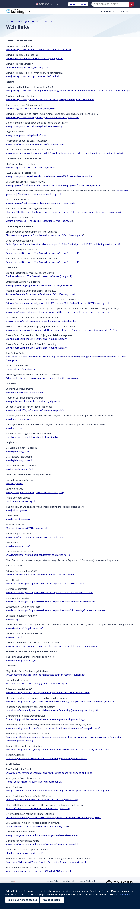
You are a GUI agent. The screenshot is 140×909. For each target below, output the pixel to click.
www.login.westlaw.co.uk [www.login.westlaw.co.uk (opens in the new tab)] (18, 419)
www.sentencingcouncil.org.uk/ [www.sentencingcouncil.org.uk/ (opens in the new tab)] (22, 660)
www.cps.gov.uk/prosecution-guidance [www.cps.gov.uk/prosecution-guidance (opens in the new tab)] (80, 185)
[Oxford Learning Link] (26, 11)
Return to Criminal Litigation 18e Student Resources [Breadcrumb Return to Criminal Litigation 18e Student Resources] (29, 21)
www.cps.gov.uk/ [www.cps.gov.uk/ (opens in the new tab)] (14, 483)
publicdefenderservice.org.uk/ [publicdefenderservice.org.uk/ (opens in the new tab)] (21, 501)
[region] (70, 896)
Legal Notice (86, 880)
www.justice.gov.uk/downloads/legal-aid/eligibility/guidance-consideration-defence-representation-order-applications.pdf (68, 90)
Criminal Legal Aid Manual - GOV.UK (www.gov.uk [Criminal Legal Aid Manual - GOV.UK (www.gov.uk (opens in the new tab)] (31, 108)
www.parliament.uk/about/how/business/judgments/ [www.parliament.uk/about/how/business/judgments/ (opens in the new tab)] (33, 401)
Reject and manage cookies (22, 899)
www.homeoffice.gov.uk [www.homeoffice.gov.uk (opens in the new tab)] (18, 519)
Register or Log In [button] (78, 4)
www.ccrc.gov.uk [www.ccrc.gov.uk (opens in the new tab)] (14, 637)
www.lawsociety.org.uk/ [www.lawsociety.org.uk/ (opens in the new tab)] (18, 545)
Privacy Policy (52, 880)
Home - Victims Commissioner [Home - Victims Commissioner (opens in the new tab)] (21, 369)
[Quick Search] (110, 4)
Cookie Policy (69, 880)
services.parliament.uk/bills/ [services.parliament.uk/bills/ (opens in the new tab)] (20, 469)
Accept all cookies (52, 899)
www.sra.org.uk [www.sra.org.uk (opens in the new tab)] (14, 619)
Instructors (106, 11)
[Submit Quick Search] (131, 4)
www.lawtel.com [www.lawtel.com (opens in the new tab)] (14, 428)
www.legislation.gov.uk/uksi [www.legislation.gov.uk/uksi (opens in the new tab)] (20, 460)
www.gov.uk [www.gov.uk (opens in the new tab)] (77, 235)
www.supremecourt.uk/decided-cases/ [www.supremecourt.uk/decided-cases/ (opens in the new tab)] (25, 392)
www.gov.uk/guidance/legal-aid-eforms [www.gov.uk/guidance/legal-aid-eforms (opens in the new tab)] (26, 135)
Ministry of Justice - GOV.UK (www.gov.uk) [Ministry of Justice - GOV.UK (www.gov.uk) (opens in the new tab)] (27, 528)
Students (125, 11)
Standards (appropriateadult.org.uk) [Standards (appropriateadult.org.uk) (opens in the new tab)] (24, 853)
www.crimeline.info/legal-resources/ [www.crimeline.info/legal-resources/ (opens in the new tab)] (24, 628)
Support (60, 4)
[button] (43, 4)
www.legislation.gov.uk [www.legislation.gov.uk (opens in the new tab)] (17, 451)
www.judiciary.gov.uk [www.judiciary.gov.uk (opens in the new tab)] (16, 510)
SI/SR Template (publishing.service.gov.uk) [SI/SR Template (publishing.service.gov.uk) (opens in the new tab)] (27, 67)
